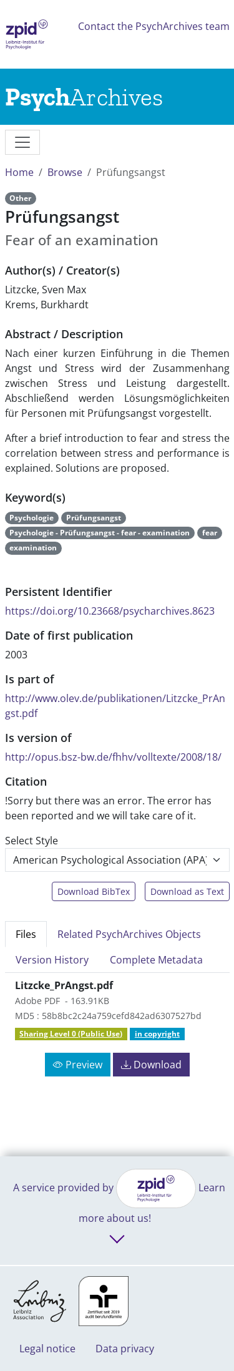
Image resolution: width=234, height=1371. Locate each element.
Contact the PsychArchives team (154, 26)
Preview (77, 1064)
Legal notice (47, 1348)
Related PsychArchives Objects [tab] (129, 934)
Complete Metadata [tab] (156, 960)
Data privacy (124, 1348)
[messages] (22, 142)
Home (19, 172)
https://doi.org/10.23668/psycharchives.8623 (110, 611)
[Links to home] (84, 97)
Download (151, 1064)
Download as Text (187, 891)
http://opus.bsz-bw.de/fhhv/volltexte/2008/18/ (113, 757)
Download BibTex (93, 891)
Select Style (31, 840)
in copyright (157, 1033)
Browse (64, 172)
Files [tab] (26, 934)
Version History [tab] (52, 960)
